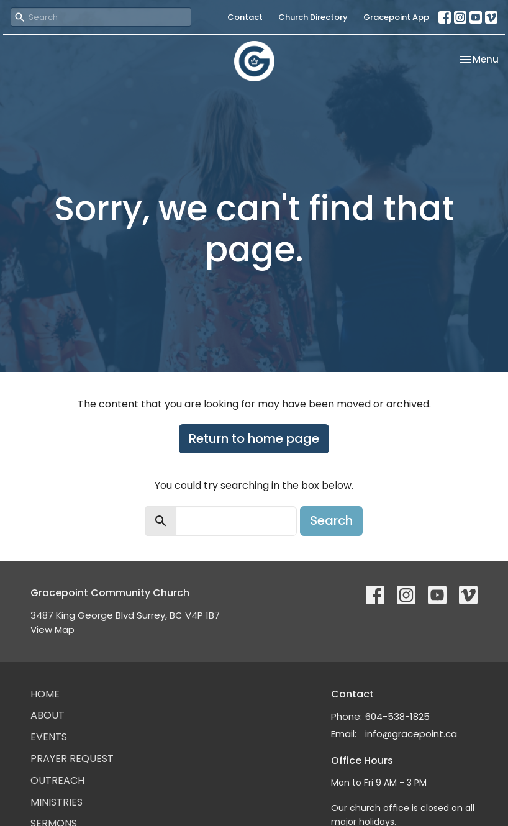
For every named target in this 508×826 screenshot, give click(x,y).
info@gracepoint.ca (411, 733)
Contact (245, 17)
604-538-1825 (397, 716)
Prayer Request (72, 758)
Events (48, 737)
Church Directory (313, 17)
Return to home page (254, 438)
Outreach (57, 780)
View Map (52, 629)
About (47, 715)
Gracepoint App (396, 17)
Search (331, 520)
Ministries (56, 802)
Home (45, 694)
